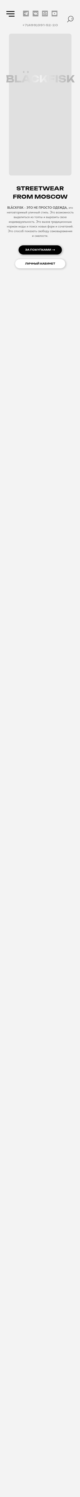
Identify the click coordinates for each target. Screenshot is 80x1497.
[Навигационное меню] (10, 14)
